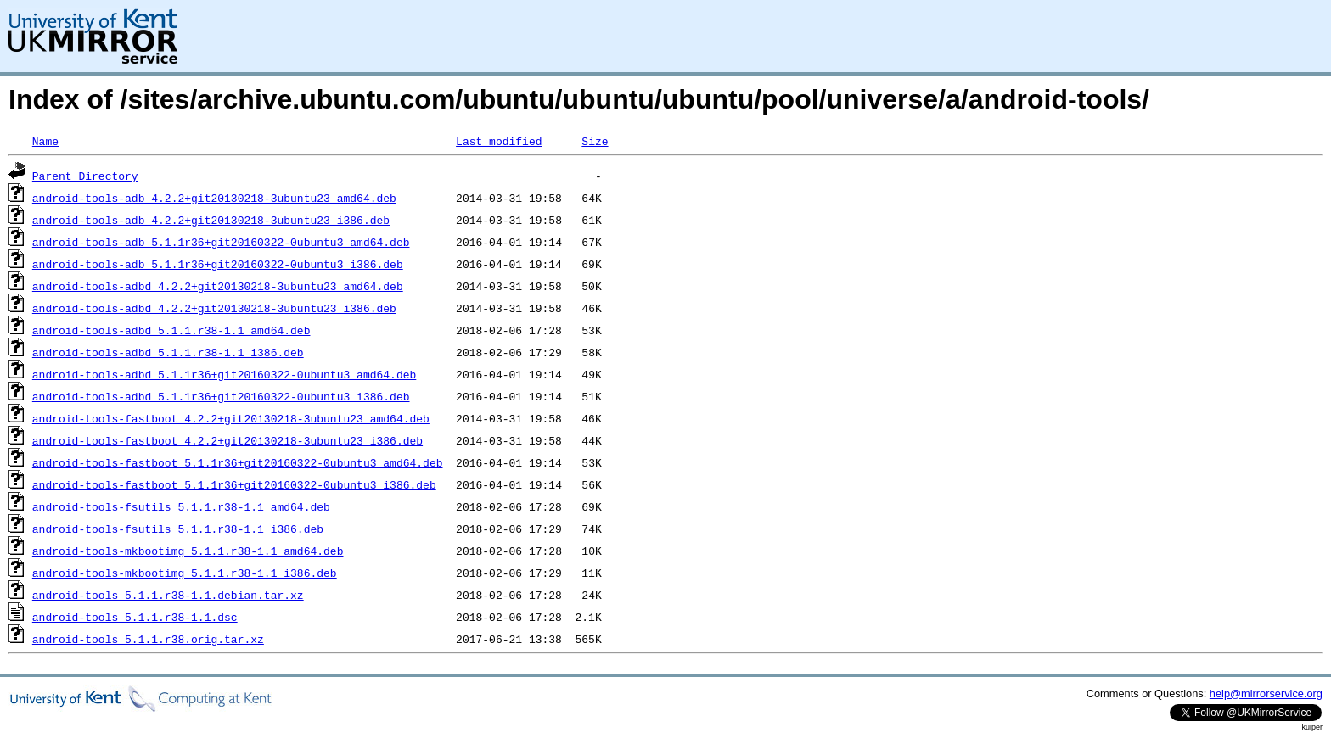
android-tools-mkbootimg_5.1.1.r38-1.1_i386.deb (184, 572)
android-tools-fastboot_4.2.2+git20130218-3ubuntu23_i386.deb (227, 440)
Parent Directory (85, 175)
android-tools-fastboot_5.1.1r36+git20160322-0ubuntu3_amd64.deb (237, 462)
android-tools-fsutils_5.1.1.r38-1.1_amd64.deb (181, 506)
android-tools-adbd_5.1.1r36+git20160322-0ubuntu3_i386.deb (221, 396)
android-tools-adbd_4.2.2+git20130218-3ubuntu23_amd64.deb (217, 286)
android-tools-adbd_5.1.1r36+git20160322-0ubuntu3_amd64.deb (224, 374)
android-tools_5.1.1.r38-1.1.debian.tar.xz (168, 594)
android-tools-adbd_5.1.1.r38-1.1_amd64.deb (171, 330)
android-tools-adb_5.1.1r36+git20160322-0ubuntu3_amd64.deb (221, 241)
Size (594, 140)
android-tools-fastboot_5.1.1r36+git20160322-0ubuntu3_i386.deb (234, 484)
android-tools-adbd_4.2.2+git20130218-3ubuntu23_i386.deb (214, 308)
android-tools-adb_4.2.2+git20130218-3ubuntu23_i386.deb (211, 219)
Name (45, 140)
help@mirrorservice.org (1266, 693)
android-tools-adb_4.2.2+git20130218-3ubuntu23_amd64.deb (214, 197)
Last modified (499, 140)
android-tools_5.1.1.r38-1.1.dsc (135, 616)
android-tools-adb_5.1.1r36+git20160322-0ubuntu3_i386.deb (217, 263)
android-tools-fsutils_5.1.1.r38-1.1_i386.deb (177, 528)
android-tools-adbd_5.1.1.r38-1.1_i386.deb (168, 352)
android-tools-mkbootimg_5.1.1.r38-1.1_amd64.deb (188, 550)
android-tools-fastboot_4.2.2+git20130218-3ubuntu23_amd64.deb (231, 418)
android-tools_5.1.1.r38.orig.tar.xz (148, 638)
